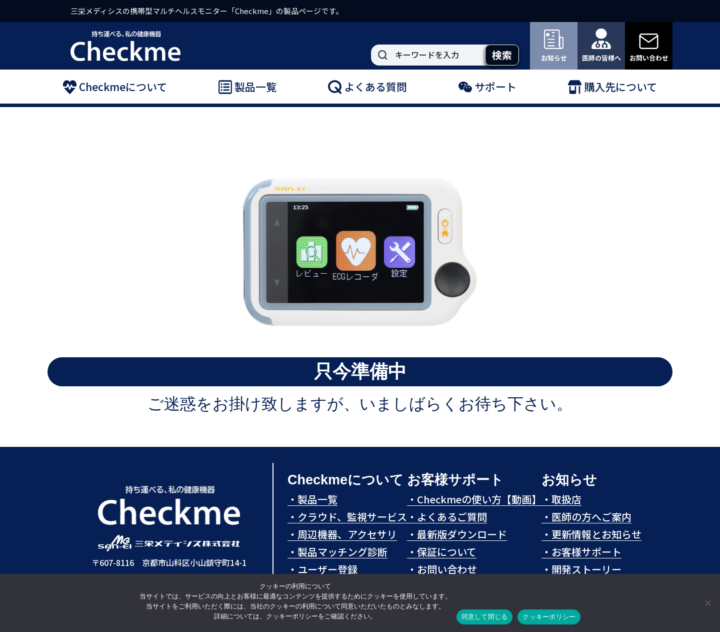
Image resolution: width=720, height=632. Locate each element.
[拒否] (707, 603)
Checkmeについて (115, 87)
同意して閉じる (485, 616)
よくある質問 (367, 87)
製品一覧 (247, 87)
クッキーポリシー (549, 616)
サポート (487, 87)
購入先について (612, 87)
